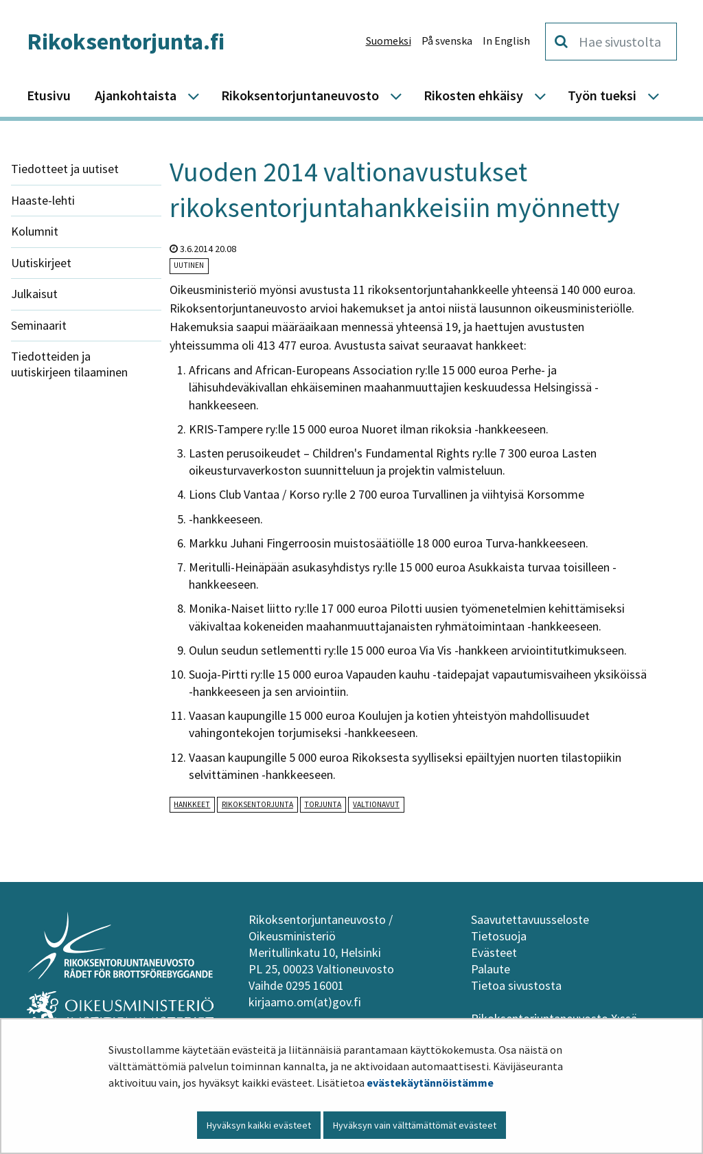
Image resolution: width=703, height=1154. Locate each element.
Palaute (490, 969)
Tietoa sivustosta (516, 985)
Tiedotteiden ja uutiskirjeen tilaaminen (69, 364)
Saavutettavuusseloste (530, 919)
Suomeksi (388, 40)
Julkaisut (34, 294)
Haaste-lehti (43, 200)
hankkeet (192, 804)
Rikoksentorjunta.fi (125, 41)
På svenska (447, 40)
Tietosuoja (499, 936)
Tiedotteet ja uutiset (65, 169)
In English (506, 40)
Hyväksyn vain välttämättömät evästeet (414, 1125)
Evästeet (494, 952)
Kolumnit (34, 231)
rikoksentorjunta (257, 804)
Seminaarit (39, 325)
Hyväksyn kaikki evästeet (259, 1125)
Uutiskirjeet (41, 263)
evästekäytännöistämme (430, 1082)
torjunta (322, 804)
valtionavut (376, 804)
